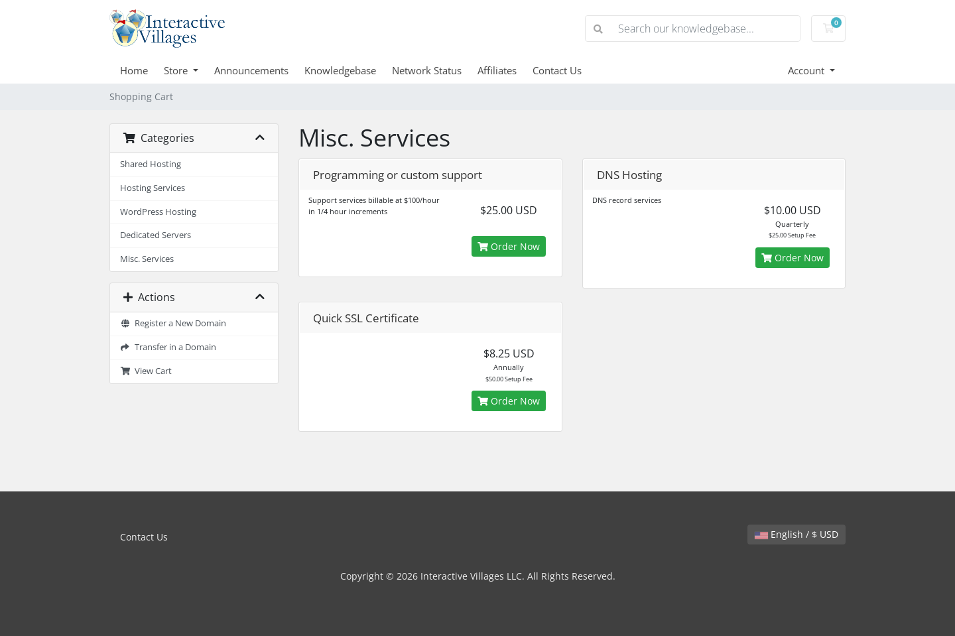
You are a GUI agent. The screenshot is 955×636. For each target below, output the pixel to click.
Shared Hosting (150, 164)
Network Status (427, 70)
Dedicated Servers (155, 235)
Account (807, 70)
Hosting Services (152, 188)
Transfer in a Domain (168, 347)
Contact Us (557, 70)
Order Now (509, 246)
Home (134, 70)
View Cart (146, 371)
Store (177, 70)
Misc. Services (147, 259)
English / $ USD (796, 534)
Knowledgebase (340, 70)
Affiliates (497, 70)
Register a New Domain (173, 323)
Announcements (251, 70)
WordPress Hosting (158, 212)
